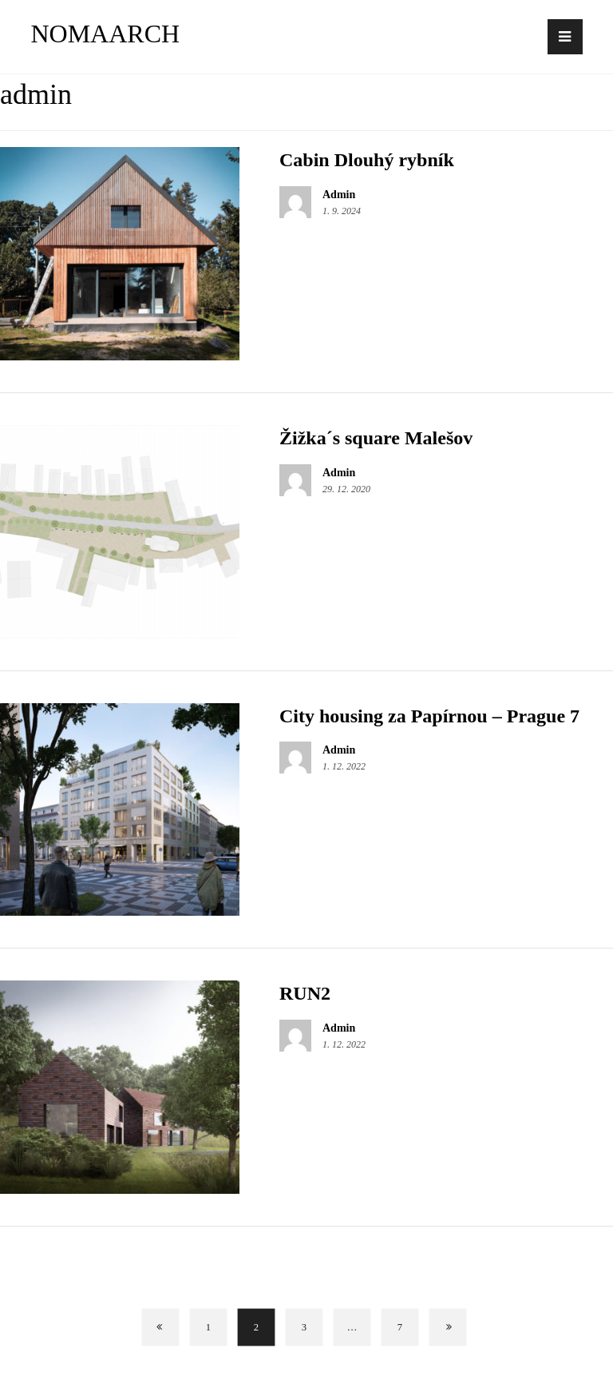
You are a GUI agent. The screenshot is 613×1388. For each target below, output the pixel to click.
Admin (338, 195)
